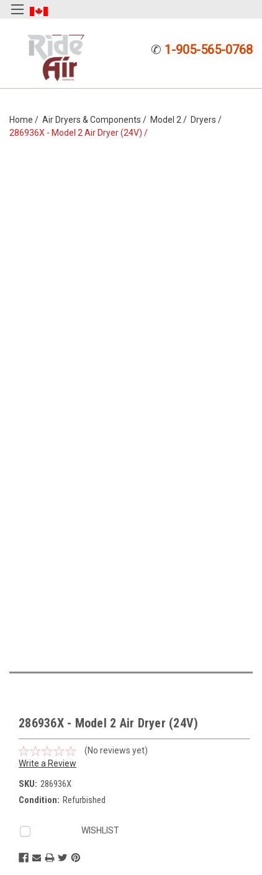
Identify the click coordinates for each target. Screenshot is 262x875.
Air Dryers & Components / (96, 120)
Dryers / (208, 120)
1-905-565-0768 (209, 49)
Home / (25, 120)
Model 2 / (170, 120)
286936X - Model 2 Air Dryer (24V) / (80, 133)
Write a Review (47, 763)
